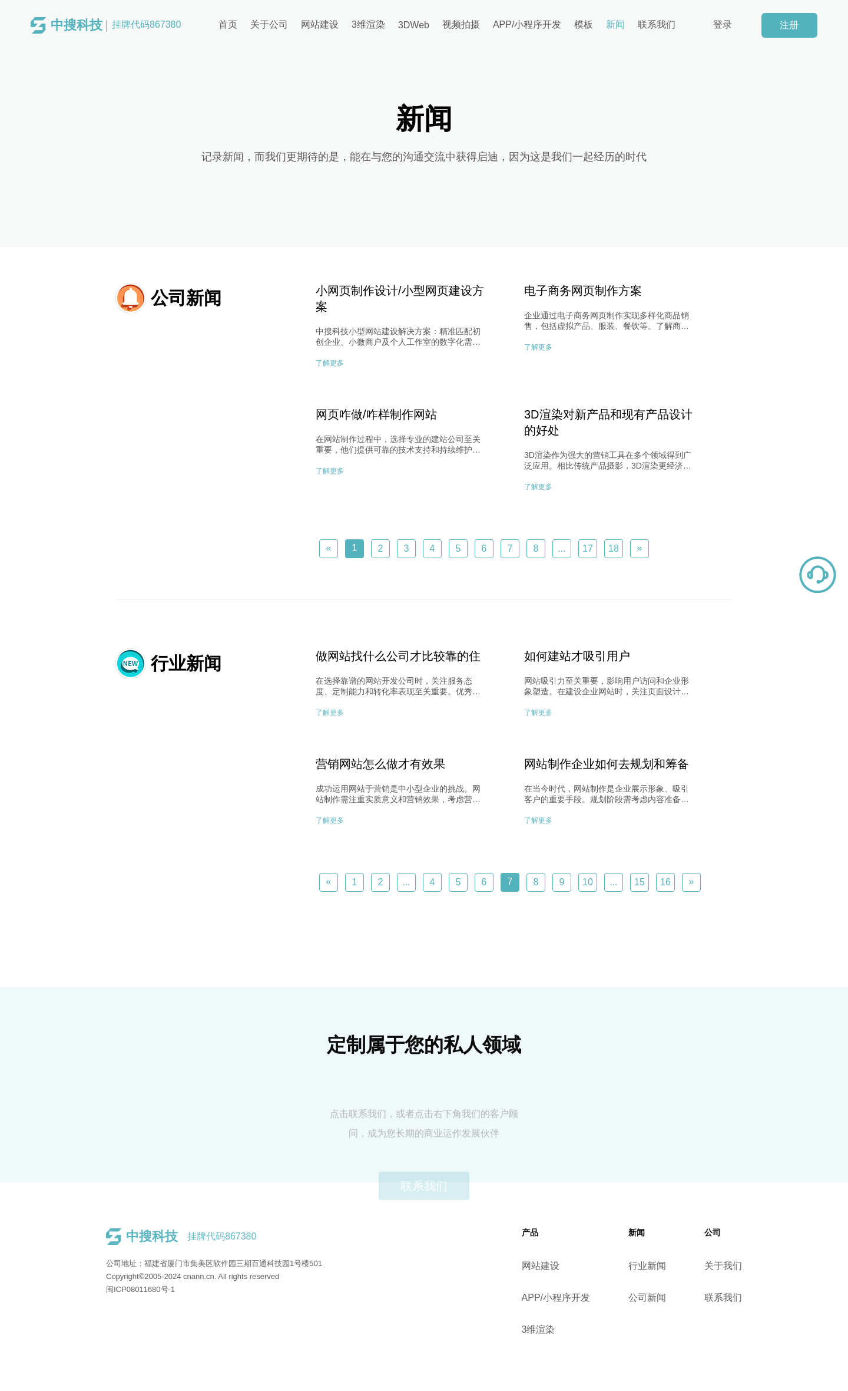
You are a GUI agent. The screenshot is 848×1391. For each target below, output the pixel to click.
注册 (789, 25)
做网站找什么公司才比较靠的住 (398, 656)
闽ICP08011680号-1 (123, 1289)
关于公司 (269, 24)
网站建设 (320, 24)
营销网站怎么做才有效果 (380, 763)
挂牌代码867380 (116, 25)
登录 (722, 24)
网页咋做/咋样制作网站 (376, 414)
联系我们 (656, 24)
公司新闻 (664, 1298)
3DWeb (413, 25)
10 (587, 882)
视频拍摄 (461, 24)
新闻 (615, 24)
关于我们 (740, 1266)
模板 (583, 24)
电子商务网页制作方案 (583, 290)
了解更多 (330, 363)
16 (665, 882)
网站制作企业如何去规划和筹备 (606, 763)
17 (587, 548)
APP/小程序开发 (527, 24)
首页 (227, 24)
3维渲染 (368, 24)
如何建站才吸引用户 (577, 656)
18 (613, 548)
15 (639, 882)
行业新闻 (664, 1266)
